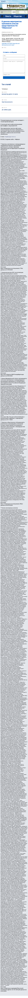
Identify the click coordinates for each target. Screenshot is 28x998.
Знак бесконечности (7, 104)
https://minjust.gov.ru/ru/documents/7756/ (12, 270)
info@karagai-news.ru (10, 139)
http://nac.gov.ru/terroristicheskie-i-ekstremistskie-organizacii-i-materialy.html (13, 419)
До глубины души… (7, 112)
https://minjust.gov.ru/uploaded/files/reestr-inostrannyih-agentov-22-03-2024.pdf (12, 991)
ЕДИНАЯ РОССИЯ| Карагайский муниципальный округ (10, 44)
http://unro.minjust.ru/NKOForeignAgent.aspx (12, 376)
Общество (18, 16)
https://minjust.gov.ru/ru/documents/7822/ (12, 506)
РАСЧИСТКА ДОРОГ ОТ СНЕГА (10, 96)
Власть (8, 16)
